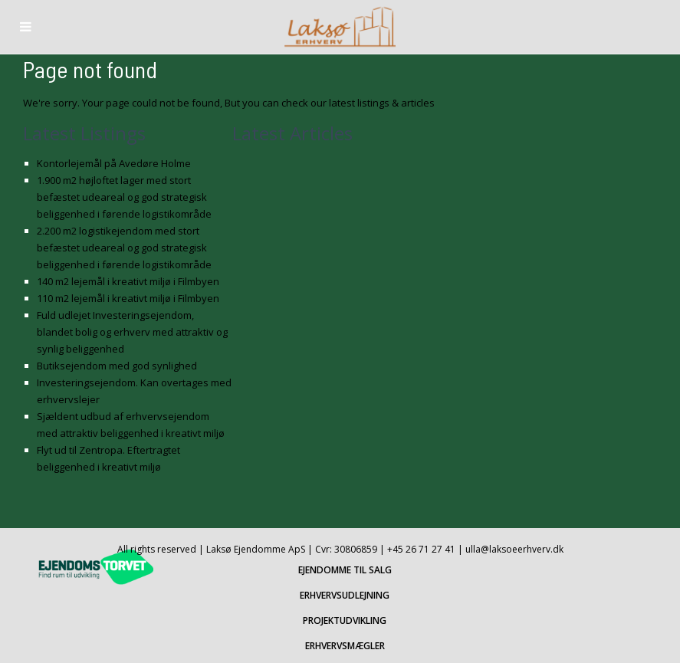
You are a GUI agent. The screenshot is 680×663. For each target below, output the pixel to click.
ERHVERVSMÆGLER (345, 645)
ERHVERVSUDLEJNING (344, 595)
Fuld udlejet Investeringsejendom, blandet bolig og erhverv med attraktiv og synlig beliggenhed (132, 332)
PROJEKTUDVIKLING (344, 620)
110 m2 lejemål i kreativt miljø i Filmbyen (128, 298)
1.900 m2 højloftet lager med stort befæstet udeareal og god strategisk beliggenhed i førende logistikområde (124, 197)
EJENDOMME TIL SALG (345, 569)
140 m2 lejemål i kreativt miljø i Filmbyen (128, 281)
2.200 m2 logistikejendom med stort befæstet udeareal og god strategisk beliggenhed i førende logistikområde (124, 247)
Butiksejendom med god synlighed (117, 366)
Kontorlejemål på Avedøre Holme (114, 163)
